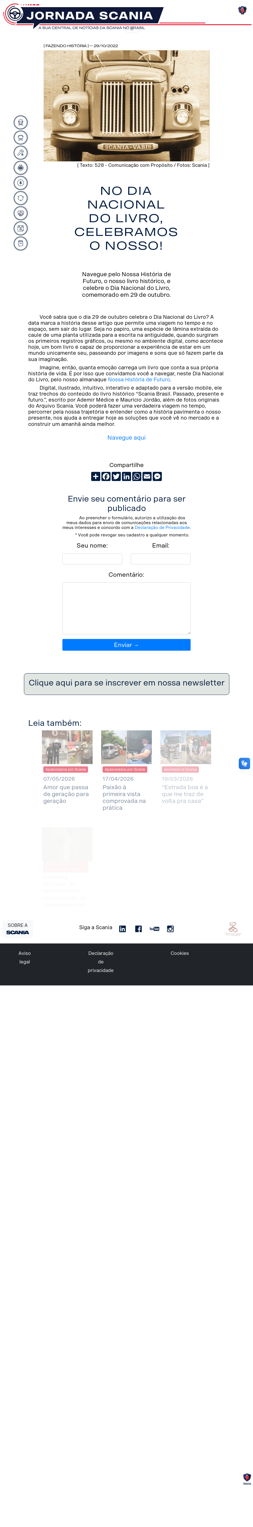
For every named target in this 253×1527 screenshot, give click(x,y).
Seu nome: (92, 545)
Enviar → (126, 644)
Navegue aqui (126, 437)
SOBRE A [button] (17, 928)
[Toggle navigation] (132, 29)
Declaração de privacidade (101, 962)
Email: (161, 545)
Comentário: (126, 574)
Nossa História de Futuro (139, 379)
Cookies (180, 953)
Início (247, 1479)
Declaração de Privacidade (162, 527)
